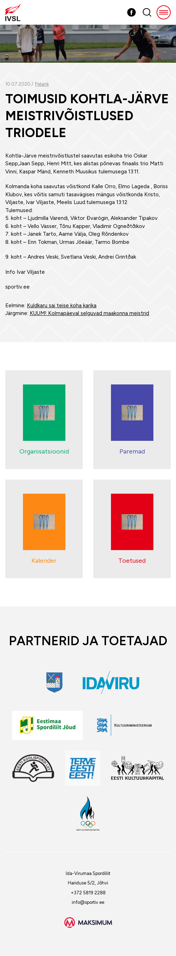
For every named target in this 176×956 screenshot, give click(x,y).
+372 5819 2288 (88, 892)
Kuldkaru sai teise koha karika (61, 305)
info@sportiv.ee (88, 902)
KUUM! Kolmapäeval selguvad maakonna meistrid (89, 313)
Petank (42, 84)
